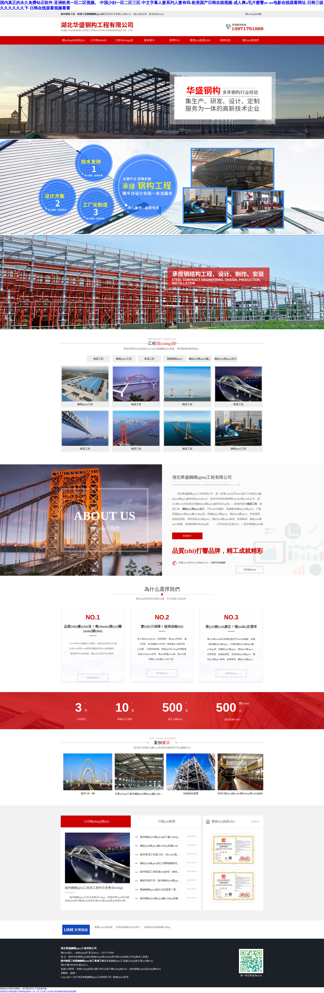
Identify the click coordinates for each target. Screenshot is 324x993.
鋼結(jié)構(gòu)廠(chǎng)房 (200, 358)
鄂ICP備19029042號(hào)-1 (74, 965)
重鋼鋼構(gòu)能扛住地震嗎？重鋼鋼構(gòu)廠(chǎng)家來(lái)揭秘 (160, 889)
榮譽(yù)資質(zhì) (200, 40)
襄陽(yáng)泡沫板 (103, 927)
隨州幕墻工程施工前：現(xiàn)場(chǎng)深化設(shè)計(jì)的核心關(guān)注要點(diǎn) (160, 854)
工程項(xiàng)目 (124, 40)
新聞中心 (174, 40)
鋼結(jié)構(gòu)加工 (225, 358)
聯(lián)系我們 (250, 40)
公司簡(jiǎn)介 (98, 40)
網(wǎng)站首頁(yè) (73, 40)
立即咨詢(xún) (249, 569)
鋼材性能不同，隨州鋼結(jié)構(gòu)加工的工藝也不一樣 (160, 880)
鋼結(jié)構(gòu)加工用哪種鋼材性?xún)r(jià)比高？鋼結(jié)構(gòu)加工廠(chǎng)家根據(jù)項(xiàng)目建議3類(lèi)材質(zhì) (160, 863)
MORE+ (255, 821)
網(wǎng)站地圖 (253, 14)
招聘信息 (225, 40)
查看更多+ (187, 536)
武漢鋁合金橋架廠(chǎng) (157, 927)
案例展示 (149, 40)
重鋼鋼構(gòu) (175, 358)
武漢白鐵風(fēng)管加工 (128, 927)
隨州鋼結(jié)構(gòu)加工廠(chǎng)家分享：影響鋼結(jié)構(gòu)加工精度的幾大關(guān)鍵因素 (160, 837)
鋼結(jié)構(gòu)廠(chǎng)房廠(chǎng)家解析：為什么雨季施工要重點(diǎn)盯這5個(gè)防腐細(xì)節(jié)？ (160, 845)
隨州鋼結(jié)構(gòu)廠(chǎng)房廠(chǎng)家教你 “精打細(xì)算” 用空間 (160, 898)
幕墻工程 (149, 358)
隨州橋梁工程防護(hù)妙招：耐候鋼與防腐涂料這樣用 (160, 871)
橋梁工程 (98, 358)
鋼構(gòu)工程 (124, 358)
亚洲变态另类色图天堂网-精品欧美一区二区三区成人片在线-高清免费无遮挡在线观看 (38, 991)
